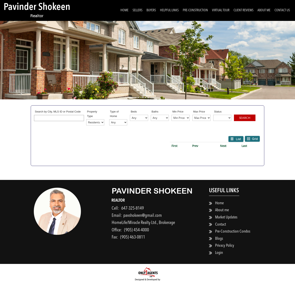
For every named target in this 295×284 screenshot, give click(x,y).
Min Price (177, 111)
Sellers (137, 10)
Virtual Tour (220, 10)
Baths (155, 111)
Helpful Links (169, 10)
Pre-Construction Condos (232, 231)
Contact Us (282, 10)
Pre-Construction (195, 10)
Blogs (219, 239)
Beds (134, 111)
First (174, 146)
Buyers (151, 10)
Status (218, 111)
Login (219, 253)
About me (264, 10)
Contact (220, 225)
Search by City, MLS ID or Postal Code (58, 111)
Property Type (92, 114)
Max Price (199, 111)
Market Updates (226, 217)
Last (244, 146)
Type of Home (114, 114)
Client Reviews (243, 10)
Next (223, 146)
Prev (195, 146)
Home (124, 10)
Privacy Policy (224, 246)
